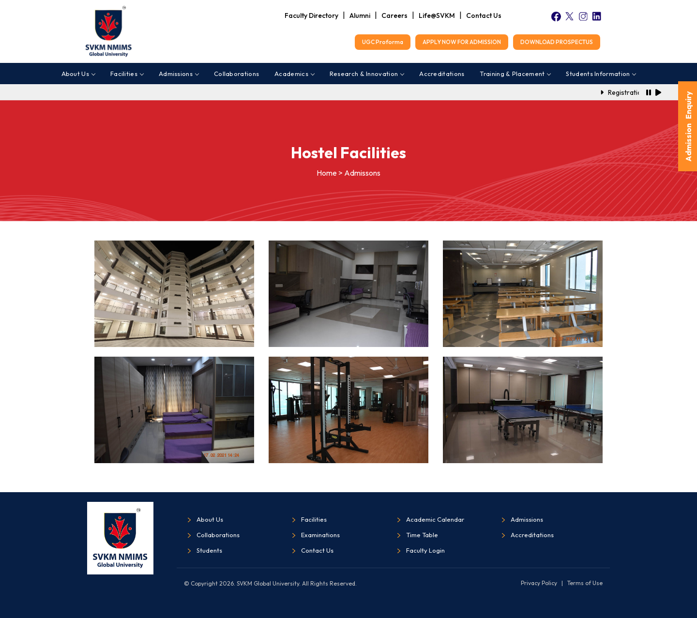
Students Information (601, 73)
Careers (394, 15)
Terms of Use (585, 583)
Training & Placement (515, 73)
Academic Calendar (435, 519)
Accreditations (441, 73)
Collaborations (236, 73)
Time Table (422, 535)
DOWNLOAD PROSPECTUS (556, 41)
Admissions (178, 73)
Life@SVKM (437, 15)
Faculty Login (425, 550)
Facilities (126, 73)
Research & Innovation (367, 73)
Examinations (320, 535)
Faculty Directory (311, 15)
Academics (294, 73)
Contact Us (483, 15)
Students (209, 550)
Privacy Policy (539, 583)
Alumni (359, 15)
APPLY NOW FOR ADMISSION (462, 41)
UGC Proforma (382, 41)
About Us (78, 73)
